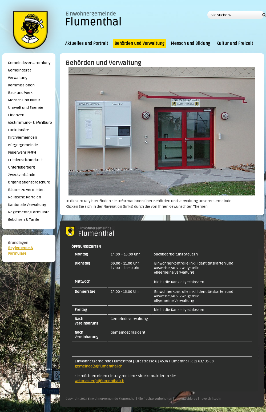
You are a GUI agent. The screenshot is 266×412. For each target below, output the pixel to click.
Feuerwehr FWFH (22, 152)
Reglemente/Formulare (29, 212)
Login (217, 399)
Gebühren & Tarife (23, 219)
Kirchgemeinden (22, 137)
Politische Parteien (24, 197)
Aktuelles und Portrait (86, 43)
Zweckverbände (21, 175)
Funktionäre (18, 130)
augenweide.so (186, 399)
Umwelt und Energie (25, 107)
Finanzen (16, 115)
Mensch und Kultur (24, 100)
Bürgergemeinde (23, 145)
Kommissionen (21, 85)
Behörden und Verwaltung (139, 43)
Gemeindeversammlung (29, 63)
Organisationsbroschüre (29, 182)
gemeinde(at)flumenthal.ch (98, 366)
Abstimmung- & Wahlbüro (30, 122)
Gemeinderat (19, 70)
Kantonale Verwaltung (27, 204)
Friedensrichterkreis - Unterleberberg (27, 164)
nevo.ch (205, 399)
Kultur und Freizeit (234, 43)
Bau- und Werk (20, 92)
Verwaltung (17, 77)
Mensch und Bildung (190, 43)
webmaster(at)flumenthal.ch (99, 381)
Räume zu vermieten (26, 189)
